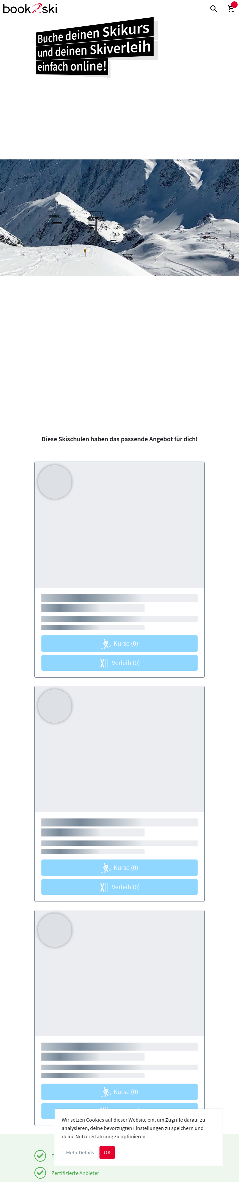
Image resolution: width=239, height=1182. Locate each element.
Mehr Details (80, 1152)
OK (107, 1152)
